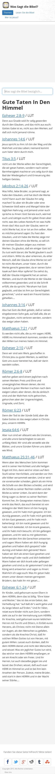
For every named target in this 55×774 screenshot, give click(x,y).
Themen (8, 12)
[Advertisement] (27, 53)
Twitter (15, 761)
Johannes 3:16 (13, 304)
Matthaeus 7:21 (14, 328)
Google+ (23, 761)
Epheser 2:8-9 (13, 115)
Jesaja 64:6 (10, 429)
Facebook (7, 761)
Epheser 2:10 (12, 347)
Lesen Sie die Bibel (25, 12)
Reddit (31, 761)
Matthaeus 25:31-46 (18, 457)
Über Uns (8, 772)
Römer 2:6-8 (12, 371)
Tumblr (39, 761)
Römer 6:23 (11, 410)
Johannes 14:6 (13, 139)
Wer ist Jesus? (11, 17)
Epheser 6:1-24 (14, 587)
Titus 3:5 (9, 158)
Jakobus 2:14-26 (15, 185)
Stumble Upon (47, 761)
